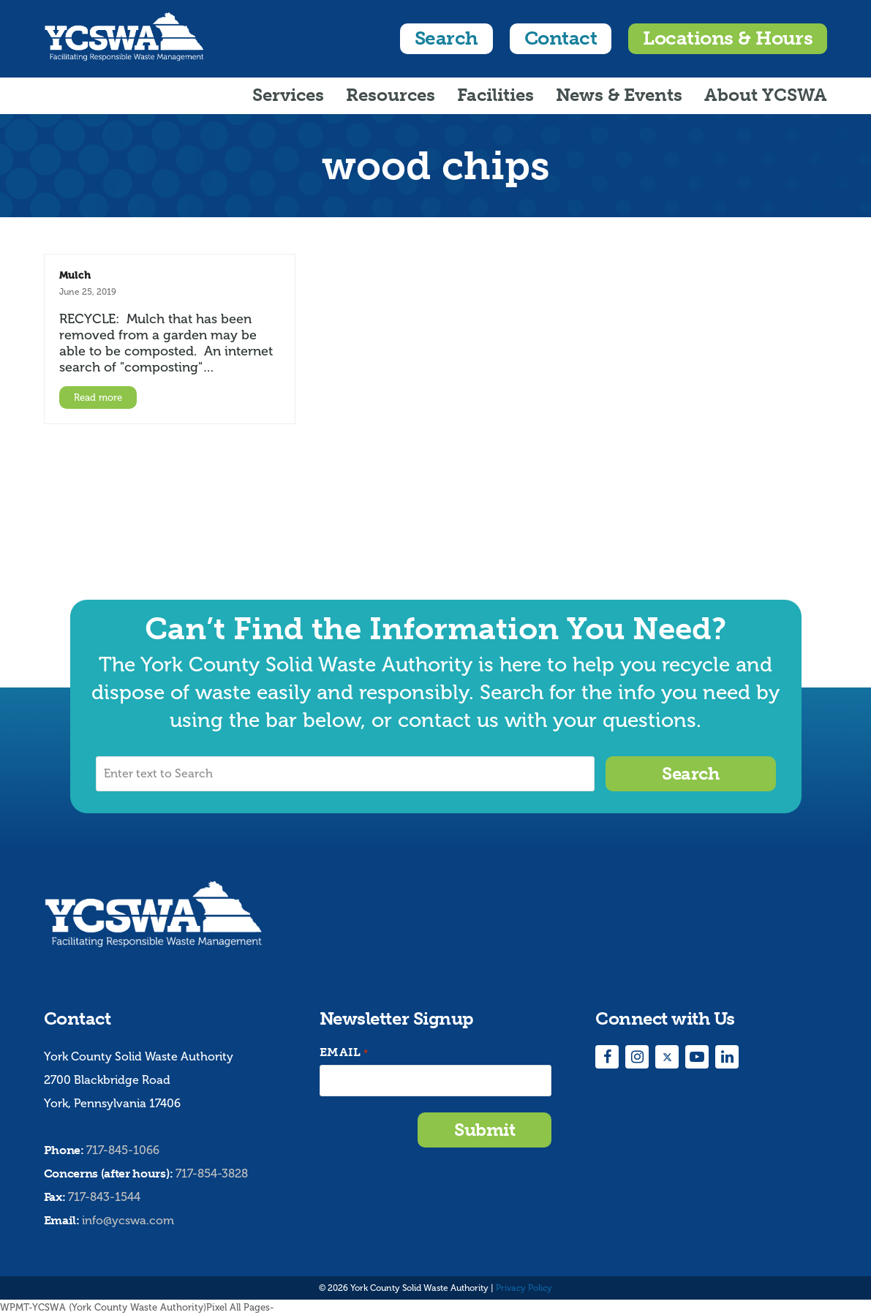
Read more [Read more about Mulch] (98, 397)
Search (446, 38)
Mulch (75, 275)
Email (344, 1053)
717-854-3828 (212, 1173)
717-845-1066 (122, 1150)
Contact (560, 38)
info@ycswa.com (128, 1220)
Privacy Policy (524, 1288)
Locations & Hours (727, 38)
